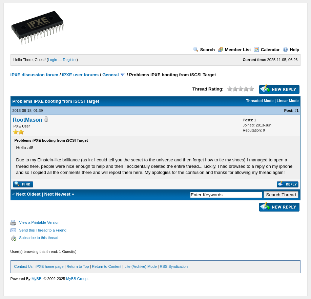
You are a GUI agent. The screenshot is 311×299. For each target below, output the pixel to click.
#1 (296, 110)
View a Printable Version (39, 222)
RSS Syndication (174, 266)
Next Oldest (28, 194)
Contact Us (23, 266)
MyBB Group (76, 279)
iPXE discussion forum (35, 74)
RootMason (27, 120)
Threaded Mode (259, 101)
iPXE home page (50, 266)
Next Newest (57, 194)
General (110, 74)
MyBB (36, 279)
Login (52, 60)
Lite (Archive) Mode (140, 266)
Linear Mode (288, 101)
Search (204, 49)
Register (70, 60)
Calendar (267, 49)
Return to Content (106, 266)
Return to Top (78, 266)
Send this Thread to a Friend (42, 230)
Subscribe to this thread (39, 238)
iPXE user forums (80, 74)
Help (291, 49)
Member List (234, 49)
